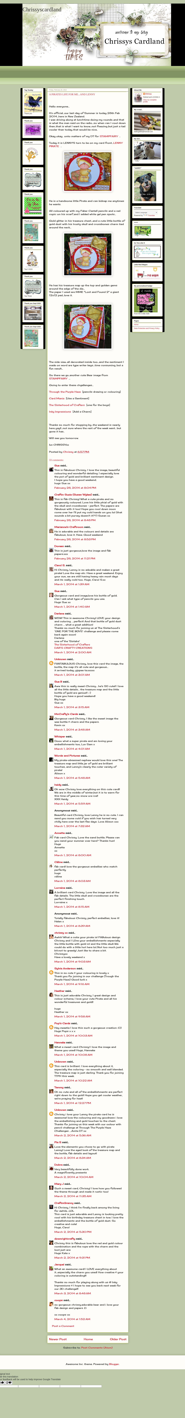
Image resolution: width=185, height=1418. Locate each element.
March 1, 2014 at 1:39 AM (71, 584)
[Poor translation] (8, 1383)
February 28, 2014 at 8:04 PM (75, 487)
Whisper (59, 736)
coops (58, 1300)
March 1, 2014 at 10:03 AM (73, 1035)
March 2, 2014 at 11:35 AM (72, 1196)
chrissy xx (61, 932)
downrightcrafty (64, 1238)
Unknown (60, 659)
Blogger (114, 1364)
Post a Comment (63, 1325)
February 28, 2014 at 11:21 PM (74, 558)
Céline (58, 862)
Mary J (59, 1183)
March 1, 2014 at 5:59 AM (72, 803)
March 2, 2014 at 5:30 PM (72, 1231)
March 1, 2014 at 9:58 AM (72, 1016)
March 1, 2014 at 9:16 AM (71, 984)
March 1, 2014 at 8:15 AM (71, 906)
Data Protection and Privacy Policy (146, 328)
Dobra (58, 1164)
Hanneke (59, 1042)
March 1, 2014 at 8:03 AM (72, 880)
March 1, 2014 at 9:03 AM (72, 961)
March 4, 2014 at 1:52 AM (72, 1319)
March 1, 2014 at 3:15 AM (71, 707)
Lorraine (59, 887)
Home (88, 1339)
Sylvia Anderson (65, 968)
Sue (56, 465)
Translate (149, 215)
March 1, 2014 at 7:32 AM (72, 826)
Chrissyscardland (41, 9)
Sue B (58, 681)
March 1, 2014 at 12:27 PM (72, 1103)
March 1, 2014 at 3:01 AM (72, 674)
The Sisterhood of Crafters (67, 405)
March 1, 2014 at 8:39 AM (72, 925)
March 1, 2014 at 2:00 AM (72, 652)
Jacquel (59, 1264)
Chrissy (149, 94)
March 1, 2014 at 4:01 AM (72, 748)
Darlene (59, 613)
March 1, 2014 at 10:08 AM (73, 1054)
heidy (57, 784)
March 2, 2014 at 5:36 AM (72, 1135)
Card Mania (56, 398)
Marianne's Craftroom (68, 527)
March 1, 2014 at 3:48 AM (72, 729)
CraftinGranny (63, 1203)
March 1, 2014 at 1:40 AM (72, 606)
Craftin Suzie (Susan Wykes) (73, 494)
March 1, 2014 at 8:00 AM (72, 855)
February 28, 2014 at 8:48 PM (75, 520)
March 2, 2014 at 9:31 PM (72, 1257)
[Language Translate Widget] (146, 212)
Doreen (59, 546)
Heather (59, 990)
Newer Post (58, 1339)
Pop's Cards (62, 1023)
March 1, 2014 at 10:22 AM (73, 1080)
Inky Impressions (60, 411)
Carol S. (59, 565)
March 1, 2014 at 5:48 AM (72, 777)
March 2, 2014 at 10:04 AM (73, 1177)
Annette (59, 832)
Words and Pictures (67, 755)
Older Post (118, 1339)
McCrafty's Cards (66, 714)
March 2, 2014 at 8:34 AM (72, 1157)
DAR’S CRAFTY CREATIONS (73, 647)
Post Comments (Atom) (97, 1347)
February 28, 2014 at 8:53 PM (75, 539)
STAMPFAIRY (109, 136)
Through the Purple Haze (65, 391)
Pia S (57, 1142)
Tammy (58, 1087)
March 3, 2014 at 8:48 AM (72, 1293)
